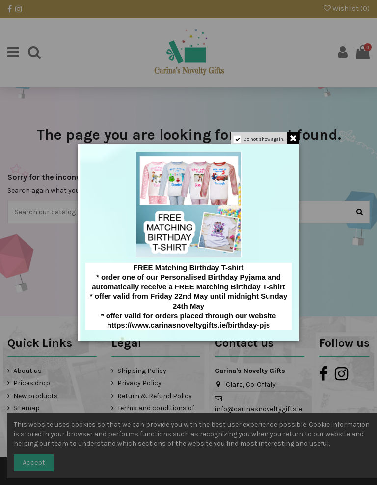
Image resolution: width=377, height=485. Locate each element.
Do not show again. (263, 139)
